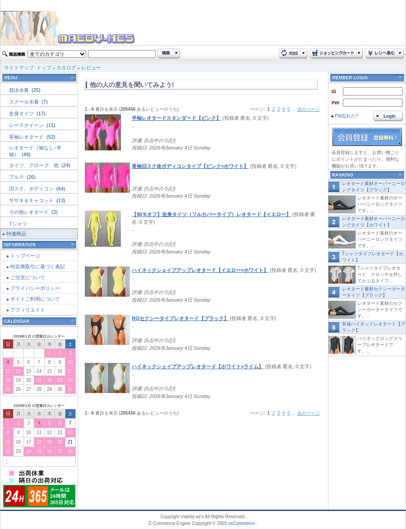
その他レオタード (29, 212)
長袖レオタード (27, 137)
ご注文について (27, 277)
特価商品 (16, 233)
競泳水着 (19, 90)
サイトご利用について (35, 299)
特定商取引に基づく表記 (37, 266)
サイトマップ (19, 67)
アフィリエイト (27, 309)
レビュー (91, 67)
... (293, 109)
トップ (44, 67)
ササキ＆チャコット (32, 200)
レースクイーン (27, 125)
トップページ (25, 255)
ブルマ (17, 177)
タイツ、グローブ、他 (34, 165)
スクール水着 (24, 101)
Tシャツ (18, 223)
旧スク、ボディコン (32, 188)
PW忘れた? (345, 115)
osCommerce (241, 523)
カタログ (66, 67)
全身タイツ (22, 113)
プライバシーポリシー (35, 288)
